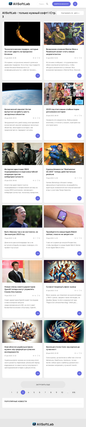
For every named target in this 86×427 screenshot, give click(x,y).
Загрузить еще (43, 385)
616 (73, 392)
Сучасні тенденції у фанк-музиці (61, 287)
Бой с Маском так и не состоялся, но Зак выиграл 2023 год (21, 233)
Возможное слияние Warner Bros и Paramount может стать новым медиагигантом (62, 51)
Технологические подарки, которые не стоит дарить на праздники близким (21, 51)
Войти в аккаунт (61, 4)
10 (62, 392)
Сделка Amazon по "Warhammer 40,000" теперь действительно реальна (61, 172)
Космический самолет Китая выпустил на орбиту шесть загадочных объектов (17, 112)
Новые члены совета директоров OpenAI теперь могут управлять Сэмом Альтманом (19, 289)
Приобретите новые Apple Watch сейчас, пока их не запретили (61, 233)
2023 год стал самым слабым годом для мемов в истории (62, 110)
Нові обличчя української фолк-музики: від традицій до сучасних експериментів (19, 349)
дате (76, 13)
